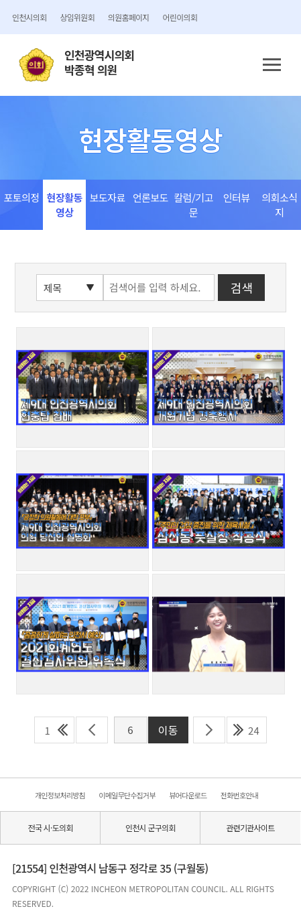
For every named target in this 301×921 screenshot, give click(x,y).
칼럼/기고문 (193, 204)
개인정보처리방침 (60, 795)
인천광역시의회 (99, 63)
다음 (209, 730)
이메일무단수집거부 (127, 795)
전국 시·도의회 (50, 827)
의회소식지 (279, 204)
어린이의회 (180, 17)
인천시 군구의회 (150, 827)
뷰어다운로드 (187, 795)
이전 (92, 730)
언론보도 (150, 197)
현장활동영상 (64, 204)
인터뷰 (236, 197)
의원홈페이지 (128, 17)
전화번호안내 (239, 795)
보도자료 (107, 197)
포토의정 (21, 197)
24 (253, 730)
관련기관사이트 (250, 827)
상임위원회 (77, 17)
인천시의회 (29, 17)
